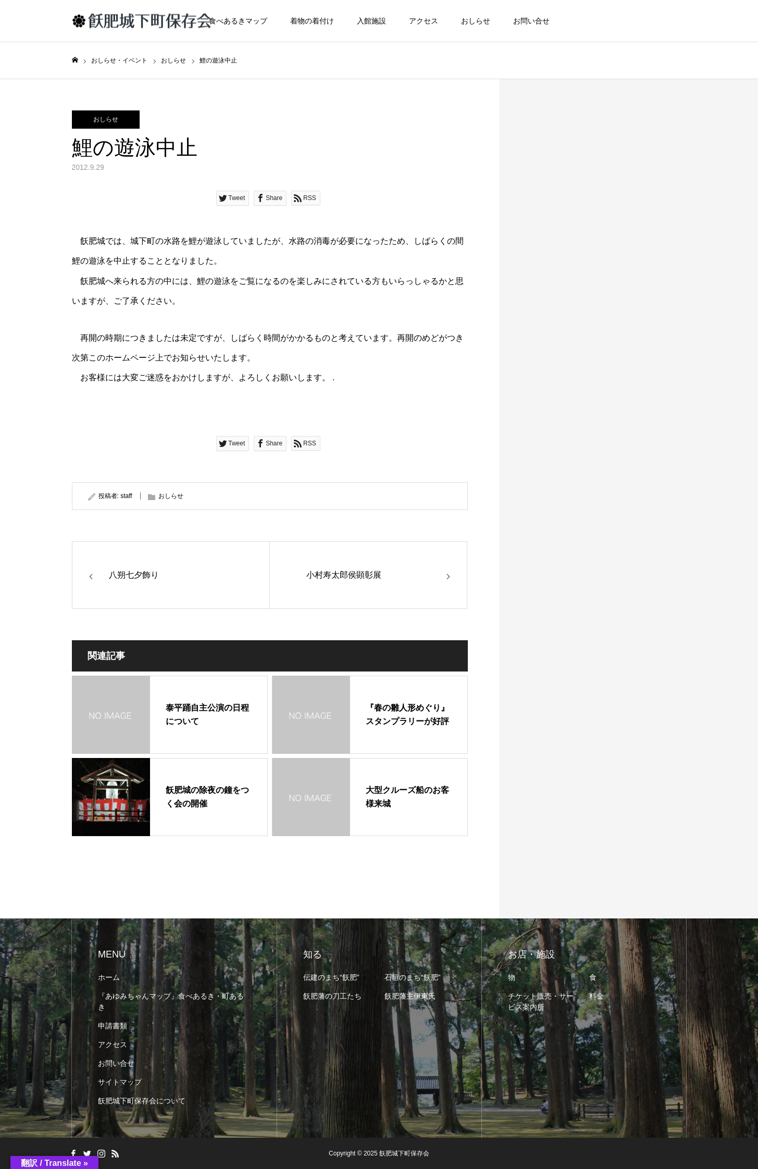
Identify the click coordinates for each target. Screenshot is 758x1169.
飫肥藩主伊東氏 (410, 996)
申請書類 (112, 1026)
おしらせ (475, 21)
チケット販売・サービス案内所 (541, 1001)
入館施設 (371, 21)
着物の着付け (312, 21)
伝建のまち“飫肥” (331, 977)
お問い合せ (531, 21)
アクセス (423, 21)
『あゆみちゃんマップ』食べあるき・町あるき (171, 1001)
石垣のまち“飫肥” (412, 977)
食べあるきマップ (238, 21)
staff (126, 496)
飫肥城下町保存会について (141, 1101)
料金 (596, 996)
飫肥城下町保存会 (404, 1153)
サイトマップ (120, 1082)
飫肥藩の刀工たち (332, 996)
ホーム (109, 977)
